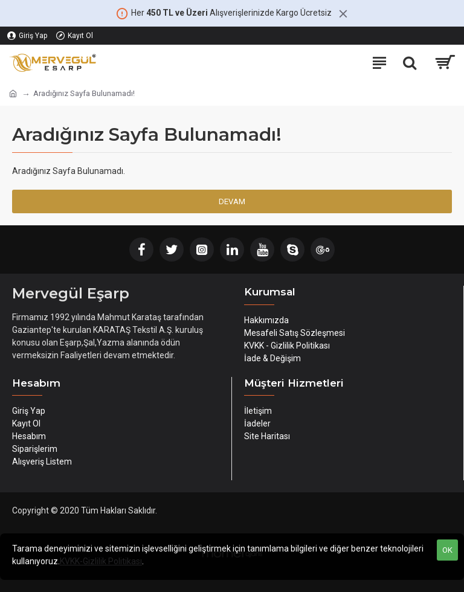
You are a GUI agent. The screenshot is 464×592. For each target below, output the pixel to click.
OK (447, 550)
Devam (232, 201)
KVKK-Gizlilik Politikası (101, 561)
